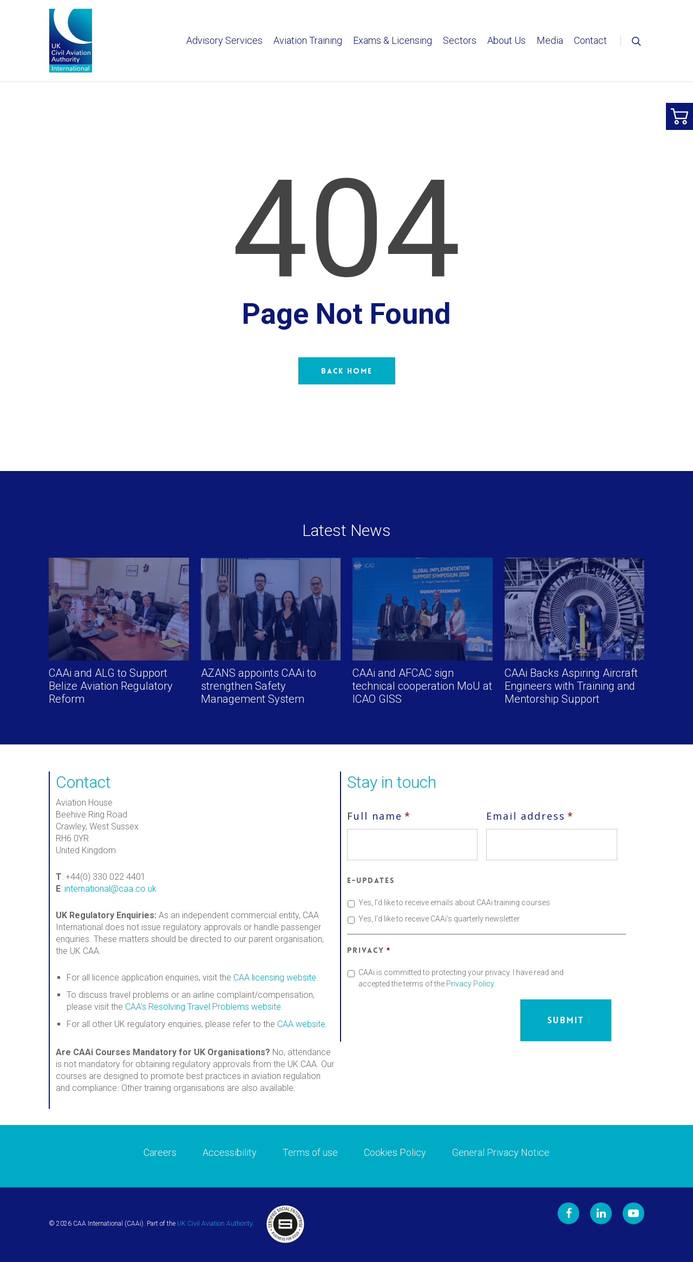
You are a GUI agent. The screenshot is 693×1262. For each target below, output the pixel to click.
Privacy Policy (470, 983)
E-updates (371, 880)
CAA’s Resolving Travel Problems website (203, 1007)
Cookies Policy (395, 1152)
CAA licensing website (274, 977)
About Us (506, 40)
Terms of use (310, 1152)
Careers (159, 1152)
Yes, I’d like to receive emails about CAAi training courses (454, 902)
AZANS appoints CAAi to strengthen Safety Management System (258, 685)
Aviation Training (307, 40)
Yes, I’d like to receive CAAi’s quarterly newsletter (439, 918)
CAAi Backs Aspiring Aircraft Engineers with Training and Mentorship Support (571, 685)
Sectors (459, 40)
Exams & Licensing (392, 40)
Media (550, 40)
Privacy (368, 950)
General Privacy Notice (501, 1152)
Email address (530, 815)
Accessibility (229, 1152)
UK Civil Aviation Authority (214, 1223)
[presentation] (429, 1020)
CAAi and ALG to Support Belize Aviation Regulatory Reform (111, 685)
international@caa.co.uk (110, 889)
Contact (590, 40)
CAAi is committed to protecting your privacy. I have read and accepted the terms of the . (461, 978)
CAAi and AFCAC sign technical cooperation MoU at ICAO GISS (422, 685)
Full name (379, 815)
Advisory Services (224, 40)
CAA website (301, 1024)
